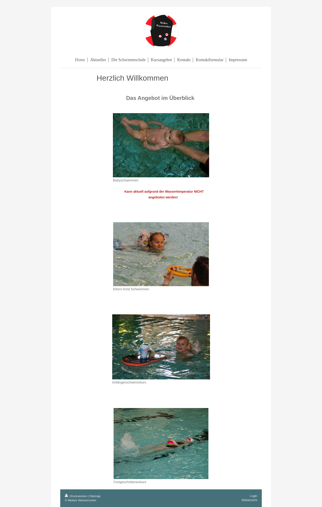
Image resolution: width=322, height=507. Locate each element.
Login (253, 496)
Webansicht (249, 500)
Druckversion (76, 496)
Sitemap (95, 496)
